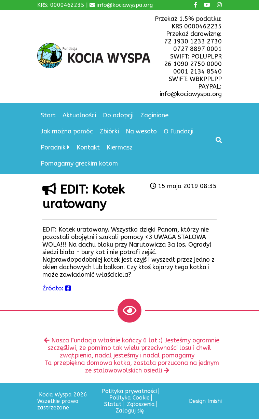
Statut (112, 404)
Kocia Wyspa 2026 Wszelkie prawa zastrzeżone (62, 401)
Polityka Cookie (129, 397)
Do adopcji (118, 115)
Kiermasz (120, 147)
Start (48, 115)
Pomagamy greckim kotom (79, 163)
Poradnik (53, 147)
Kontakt (88, 147)
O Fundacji (178, 131)
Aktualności (79, 115)
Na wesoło (141, 131)
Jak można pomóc (67, 131)
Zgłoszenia (141, 404)
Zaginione (154, 115)
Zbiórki (109, 131)
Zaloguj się (129, 410)
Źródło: (56, 288)
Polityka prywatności (129, 391)
